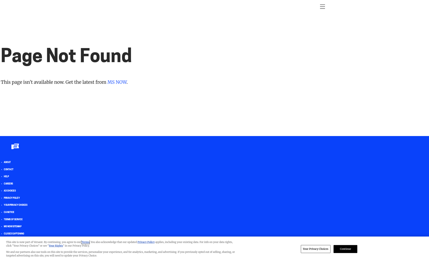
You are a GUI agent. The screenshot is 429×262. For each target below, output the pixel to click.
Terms (86, 242)
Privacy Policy (12, 198)
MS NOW (116, 82)
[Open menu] (322, 7)
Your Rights (56, 245)
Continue (345, 249)
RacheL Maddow (146, 6)
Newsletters (233, 6)
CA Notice (9, 212)
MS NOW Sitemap (12, 227)
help (6, 177)
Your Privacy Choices (15, 205)
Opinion (101, 6)
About (7, 162)
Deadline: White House (179, 6)
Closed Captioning (14, 234)
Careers (8, 184)
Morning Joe (120, 6)
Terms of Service (13, 219)
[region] (214, 249)
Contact (9, 170)
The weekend (209, 6)
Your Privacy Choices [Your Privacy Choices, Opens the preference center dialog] (315, 249)
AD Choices (10, 191)
